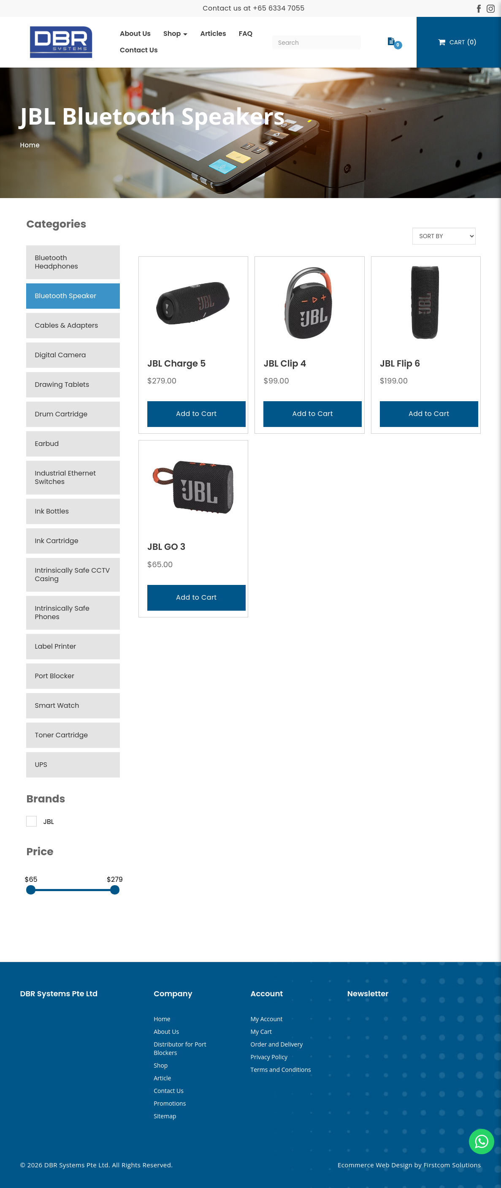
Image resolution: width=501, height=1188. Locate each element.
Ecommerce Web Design (375, 1165)
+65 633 (267, 8)
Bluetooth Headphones (56, 262)
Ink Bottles (52, 511)
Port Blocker (54, 676)
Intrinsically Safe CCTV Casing (72, 574)
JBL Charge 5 (176, 363)
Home (30, 145)
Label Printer (55, 646)
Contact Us (169, 1091)
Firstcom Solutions (452, 1165)
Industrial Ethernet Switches (65, 477)
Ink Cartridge (56, 541)
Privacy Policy (269, 1057)
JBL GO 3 (166, 547)
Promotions (170, 1103)
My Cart (261, 1032)
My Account (267, 1019)
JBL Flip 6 (400, 363)
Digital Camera (60, 355)
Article (162, 1078)
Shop (161, 1065)
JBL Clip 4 (284, 363)
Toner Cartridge (61, 735)
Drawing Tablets (62, 384)
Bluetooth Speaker (65, 296)
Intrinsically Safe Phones (62, 613)
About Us (166, 1032)
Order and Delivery (277, 1044)
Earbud (47, 444)
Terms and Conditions (281, 1070)
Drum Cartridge (61, 414)
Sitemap (165, 1116)
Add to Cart (196, 414)
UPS (41, 764)
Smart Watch (57, 705)
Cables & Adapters (66, 325)
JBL (40, 822)
